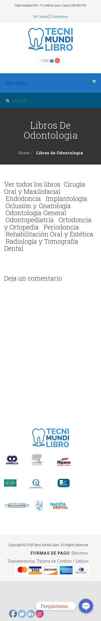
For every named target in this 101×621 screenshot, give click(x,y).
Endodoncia (23, 198)
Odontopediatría (30, 219)
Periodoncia (61, 227)
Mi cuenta (40, 16)
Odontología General (36, 212)
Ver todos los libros (32, 184)
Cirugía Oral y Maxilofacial (44, 188)
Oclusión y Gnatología (38, 205)
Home (24, 152)
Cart (47, 60)
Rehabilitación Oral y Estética (49, 234)
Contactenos (59, 16)
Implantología (66, 198)
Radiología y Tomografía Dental (41, 245)
